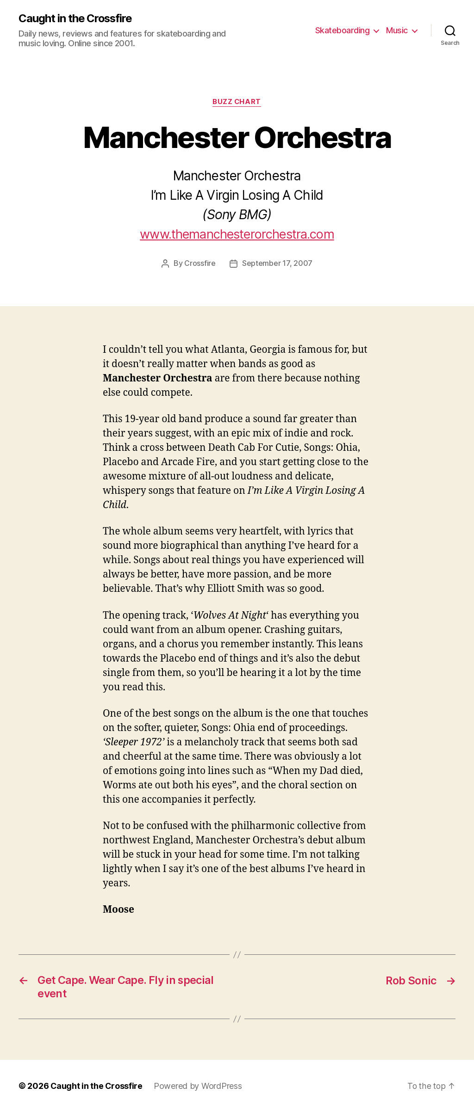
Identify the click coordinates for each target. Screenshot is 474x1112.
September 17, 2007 (277, 263)
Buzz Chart (237, 102)
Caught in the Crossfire (76, 18)
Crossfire (200, 263)
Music (397, 30)
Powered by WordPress (199, 1086)
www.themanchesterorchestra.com (237, 234)
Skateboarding (342, 30)
